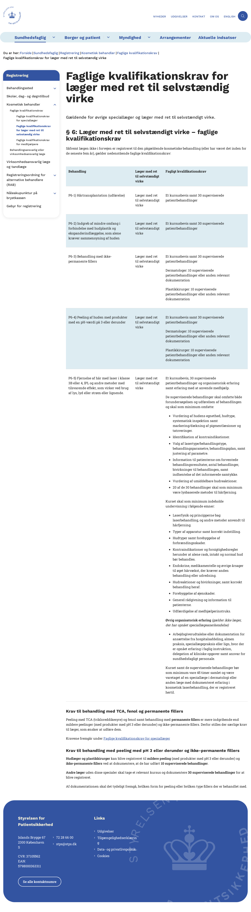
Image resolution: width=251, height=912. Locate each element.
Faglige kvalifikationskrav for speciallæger (136, 738)
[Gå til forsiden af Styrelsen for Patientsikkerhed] (10, 16)
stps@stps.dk (66, 844)
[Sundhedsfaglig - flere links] (53, 37)
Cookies (103, 856)
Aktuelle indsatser (217, 37)
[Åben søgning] (243, 16)
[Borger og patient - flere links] (108, 37)
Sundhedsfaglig (30, 37)
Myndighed (130, 37)
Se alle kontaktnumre (39, 881)
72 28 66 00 (64, 837)
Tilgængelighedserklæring (117, 840)
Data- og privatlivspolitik (116, 849)
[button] (53, 88)
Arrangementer (175, 37)
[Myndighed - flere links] (148, 37)
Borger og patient (82, 37)
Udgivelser (105, 831)
